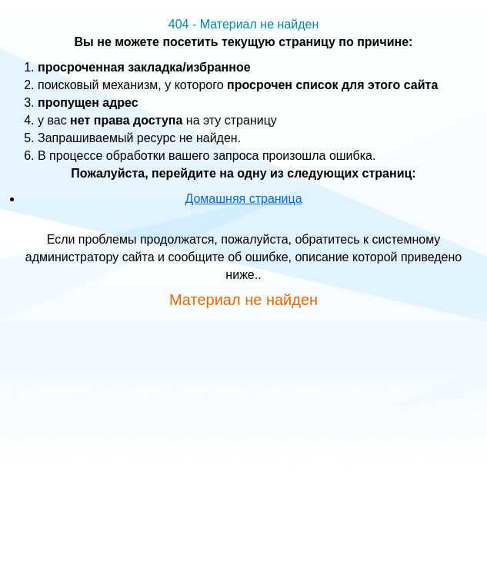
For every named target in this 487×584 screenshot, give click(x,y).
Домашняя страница (243, 198)
